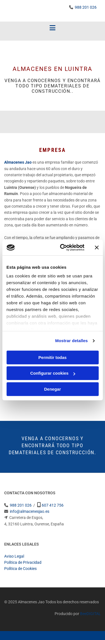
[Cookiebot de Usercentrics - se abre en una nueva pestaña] (62, 247)
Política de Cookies (20, 568)
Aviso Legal (14, 556)
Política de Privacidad (22, 562)
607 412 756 (53, 505)
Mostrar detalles (71, 340)
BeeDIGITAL (90, 613)
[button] (52, 28)
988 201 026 (86, 7)
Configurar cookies (52, 373)
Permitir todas (52, 357)
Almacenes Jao (18, 162)
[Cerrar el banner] (97, 247)
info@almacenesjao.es (29, 511)
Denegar (52, 389)
